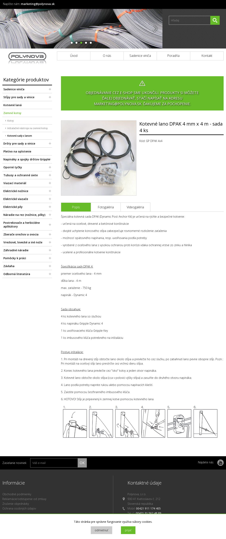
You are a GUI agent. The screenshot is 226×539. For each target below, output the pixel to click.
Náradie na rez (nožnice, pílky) (24, 215)
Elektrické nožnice (15, 191)
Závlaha (8, 266)
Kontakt (206, 55)
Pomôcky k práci (14, 258)
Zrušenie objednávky (15, 504)
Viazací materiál (14, 183)
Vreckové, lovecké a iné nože (22, 242)
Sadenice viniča (140, 55)
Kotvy (10, 120)
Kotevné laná (12, 105)
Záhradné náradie (15, 250)
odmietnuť (101, 530)
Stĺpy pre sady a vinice (18, 97)
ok (82, 462)
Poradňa (173, 55)
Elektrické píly (13, 207)
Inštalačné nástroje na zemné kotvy (27, 128)
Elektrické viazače (15, 199)
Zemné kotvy (12, 113)
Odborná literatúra (16, 274)
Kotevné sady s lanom (19, 135)
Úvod (73, 55)
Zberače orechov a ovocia (21, 234)
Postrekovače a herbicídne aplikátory (21, 224)
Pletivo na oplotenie (17, 151)
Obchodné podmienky (16, 494)
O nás (107, 55)
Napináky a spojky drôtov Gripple (26, 159)
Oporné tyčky (12, 167)
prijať (128, 530)
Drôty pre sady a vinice (19, 143)
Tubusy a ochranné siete (20, 175)
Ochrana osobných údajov (19, 508)
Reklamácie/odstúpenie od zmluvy (24, 499)
